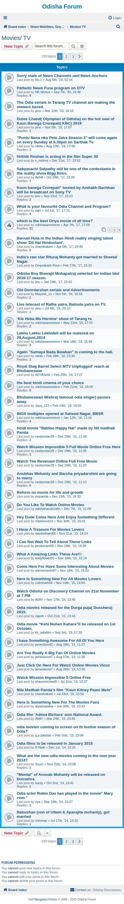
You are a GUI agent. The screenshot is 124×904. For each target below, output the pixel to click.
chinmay (41, 820)
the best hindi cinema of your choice (50, 383)
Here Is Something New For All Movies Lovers (59, 579)
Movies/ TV (16, 38)
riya (37, 801)
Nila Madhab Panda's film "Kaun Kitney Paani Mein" (64, 690)
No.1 (38, 79)
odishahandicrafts (47, 508)
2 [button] (66, 56)
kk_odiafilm (43, 632)
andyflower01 (44, 558)
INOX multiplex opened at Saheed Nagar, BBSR (60, 413)
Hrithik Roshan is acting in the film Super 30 (57, 156)
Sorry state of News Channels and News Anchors (62, 75)
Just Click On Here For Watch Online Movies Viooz (63, 665)
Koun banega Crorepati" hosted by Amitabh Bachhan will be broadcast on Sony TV (66, 189)
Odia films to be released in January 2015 (55, 743)
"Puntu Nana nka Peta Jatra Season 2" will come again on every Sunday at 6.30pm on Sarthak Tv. (67, 139)
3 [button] (73, 56)
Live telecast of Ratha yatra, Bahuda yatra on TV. (61, 304)
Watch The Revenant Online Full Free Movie (57, 461)
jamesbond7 (44, 657)
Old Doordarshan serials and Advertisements (58, 290)
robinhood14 (44, 521)
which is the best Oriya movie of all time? (55, 221)
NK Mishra (42, 92)
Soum (39, 764)
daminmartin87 (45, 570)
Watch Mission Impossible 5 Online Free (54, 677)
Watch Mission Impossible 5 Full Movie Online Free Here (68, 447)
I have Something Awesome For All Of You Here (60, 640)
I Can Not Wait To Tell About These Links (54, 542)
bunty (39, 783)
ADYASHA (42, 374)
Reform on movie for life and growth (50, 492)
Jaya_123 (42, 405)
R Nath (40, 747)
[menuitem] (114, 17)
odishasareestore (47, 225)
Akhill (39, 177)
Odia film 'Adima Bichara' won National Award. (59, 714)
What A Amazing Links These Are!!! (49, 554)
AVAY (39, 599)
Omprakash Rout (47, 265)
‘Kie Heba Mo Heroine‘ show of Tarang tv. (54, 319)
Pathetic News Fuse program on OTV (51, 88)
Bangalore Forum (45, 899)
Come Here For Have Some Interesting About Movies (65, 566)
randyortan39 (44, 436)
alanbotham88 (45, 533)
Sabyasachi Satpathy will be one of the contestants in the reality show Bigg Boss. (66, 171)
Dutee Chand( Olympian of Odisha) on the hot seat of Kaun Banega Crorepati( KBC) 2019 (65, 121)
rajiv (38, 210)
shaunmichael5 (46, 681)
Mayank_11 (43, 294)
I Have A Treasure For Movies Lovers (50, 529)
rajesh (39, 616)
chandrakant (44, 246)
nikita (39, 146)
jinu (37, 196)
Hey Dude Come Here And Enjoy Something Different (65, 517)
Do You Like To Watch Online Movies (50, 505)
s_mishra (41, 160)
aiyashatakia (44, 706)
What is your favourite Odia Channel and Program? (64, 206)
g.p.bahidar (43, 735)
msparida (41, 496)
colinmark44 (43, 583)
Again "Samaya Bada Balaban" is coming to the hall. (65, 352)
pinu (38, 111)
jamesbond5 (44, 644)
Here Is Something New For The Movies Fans (58, 702)
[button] (80, 56)
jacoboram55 (44, 546)
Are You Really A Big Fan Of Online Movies (56, 653)
